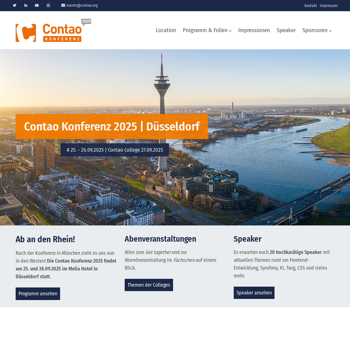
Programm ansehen (37, 294)
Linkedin (25, 5)
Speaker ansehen (254, 293)
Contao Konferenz (53, 30)
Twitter (14, 5)
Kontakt (310, 5)
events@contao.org (82, 5)
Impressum (329, 5)
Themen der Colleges (148, 285)
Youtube (36, 5)
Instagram (48, 5)
